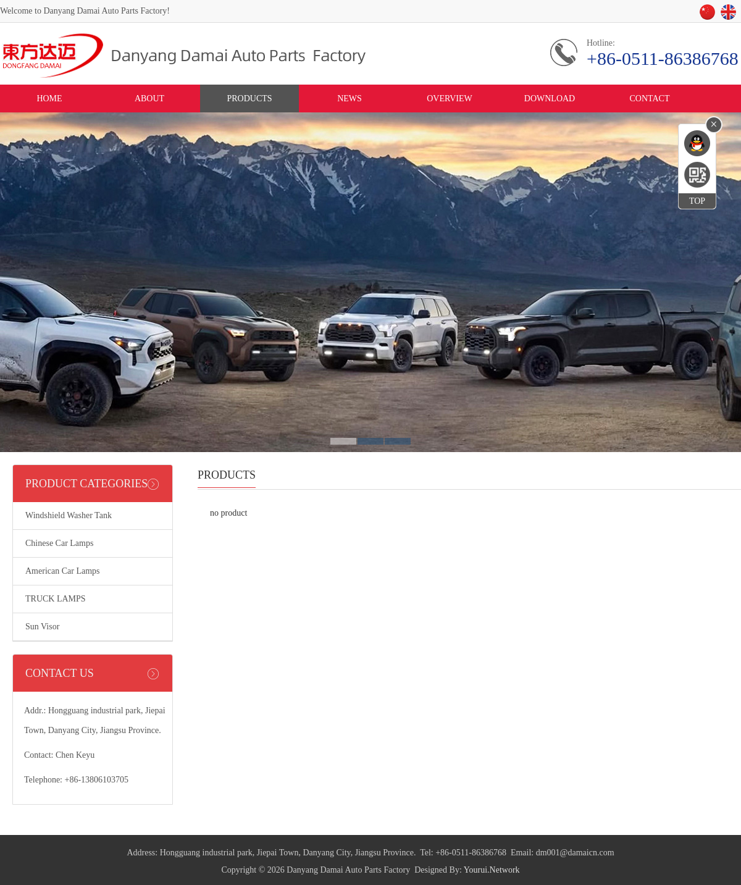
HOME (49, 98)
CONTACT (650, 98)
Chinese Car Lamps (59, 543)
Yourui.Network (492, 870)
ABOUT (149, 98)
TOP (697, 201)
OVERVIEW (449, 98)
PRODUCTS (249, 98)
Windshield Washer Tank (68, 515)
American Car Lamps (62, 571)
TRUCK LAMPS (55, 598)
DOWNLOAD (549, 98)
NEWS (349, 98)
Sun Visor (42, 626)
